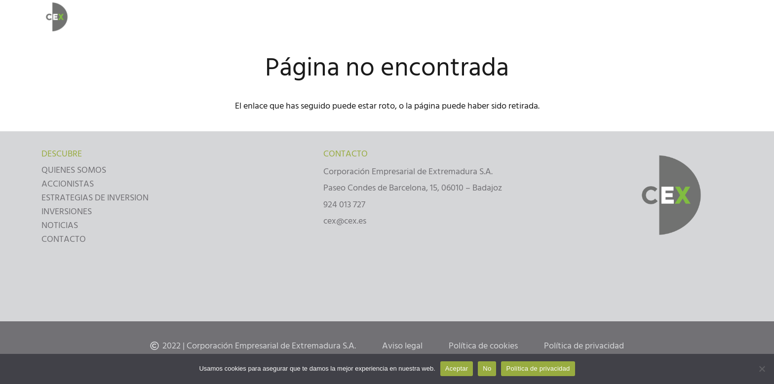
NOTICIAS (59, 225)
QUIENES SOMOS (73, 170)
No (487, 368)
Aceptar (456, 368)
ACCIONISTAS (67, 184)
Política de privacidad (538, 368)
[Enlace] (55, 17)
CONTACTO (63, 239)
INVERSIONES (66, 211)
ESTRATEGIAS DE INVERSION (95, 198)
